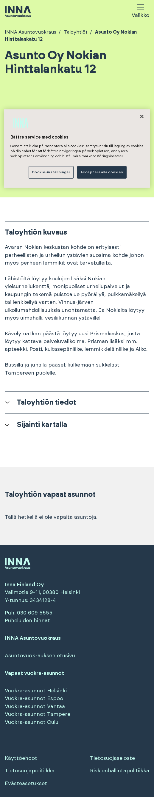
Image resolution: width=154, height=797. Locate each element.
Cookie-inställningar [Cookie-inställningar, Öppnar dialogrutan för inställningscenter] (51, 172)
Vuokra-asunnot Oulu (31, 722)
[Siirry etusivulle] (18, 12)
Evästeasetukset (26, 783)
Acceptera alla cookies (102, 172)
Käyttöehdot (21, 758)
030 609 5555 (34, 613)
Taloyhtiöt (75, 32)
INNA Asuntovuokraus (30, 32)
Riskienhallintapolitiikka (119, 771)
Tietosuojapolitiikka (30, 771)
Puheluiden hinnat (27, 620)
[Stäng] (141, 116)
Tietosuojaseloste (112, 758)
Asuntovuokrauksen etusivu (40, 655)
